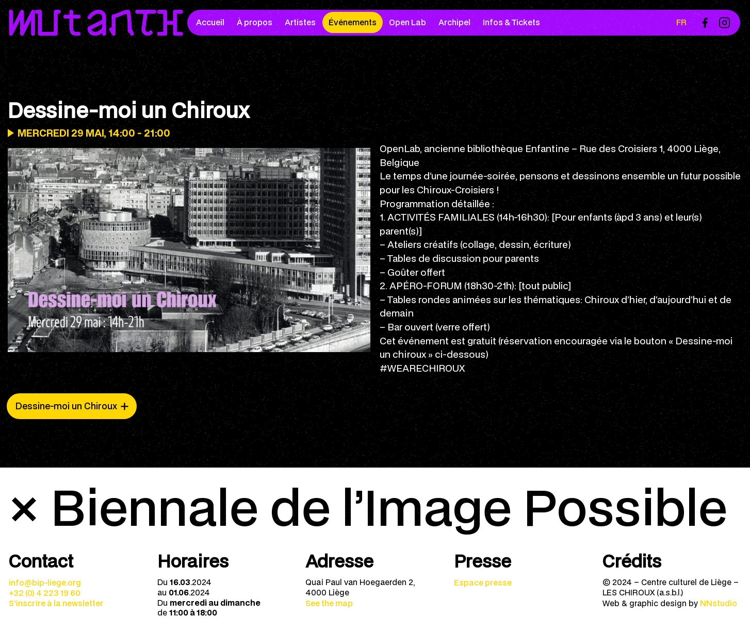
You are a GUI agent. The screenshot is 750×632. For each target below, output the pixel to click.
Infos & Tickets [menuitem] (511, 22)
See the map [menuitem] (329, 603)
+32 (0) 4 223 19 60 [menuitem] (44, 593)
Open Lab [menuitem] (407, 22)
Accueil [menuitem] (210, 22)
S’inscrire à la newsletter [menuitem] (56, 603)
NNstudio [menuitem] (718, 603)
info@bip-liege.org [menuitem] (45, 582)
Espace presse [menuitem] (483, 582)
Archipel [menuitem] (454, 22)
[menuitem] (704, 22)
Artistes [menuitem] (300, 22)
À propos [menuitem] (254, 22)
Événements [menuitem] (353, 22)
